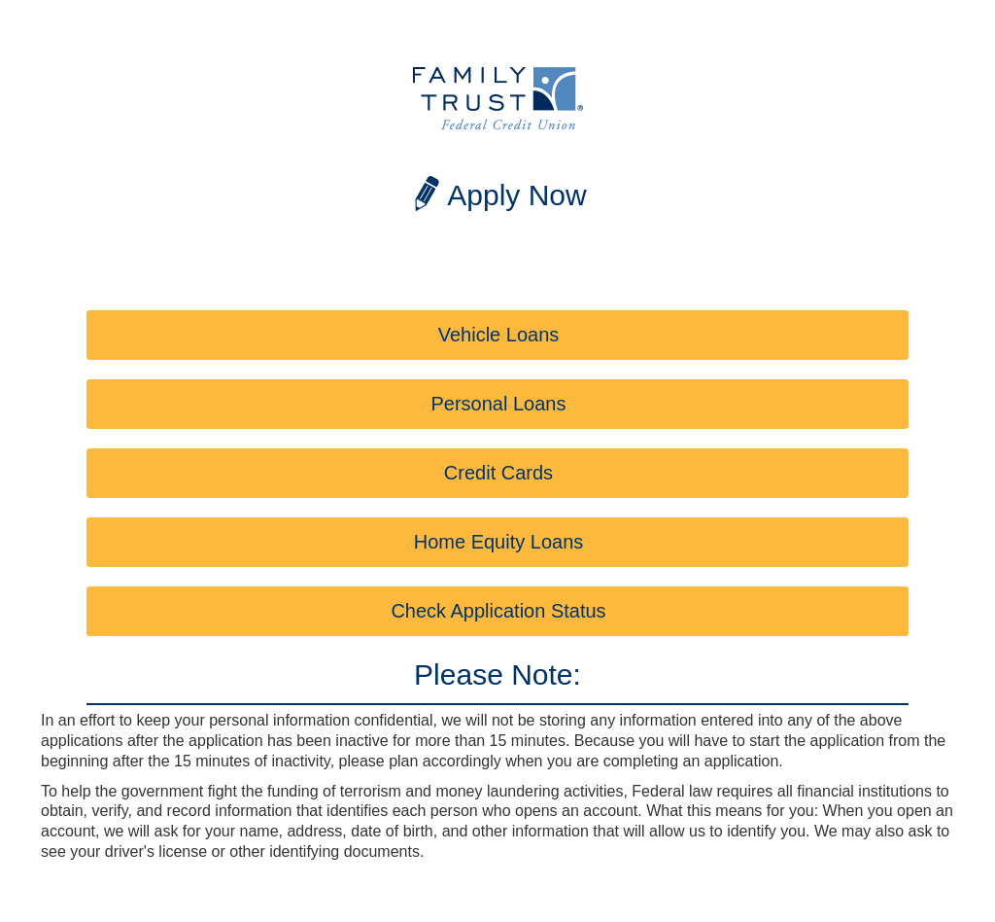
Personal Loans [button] (498, 403)
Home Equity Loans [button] (499, 541)
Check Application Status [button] (498, 610)
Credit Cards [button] (498, 472)
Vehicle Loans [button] (499, 334)
